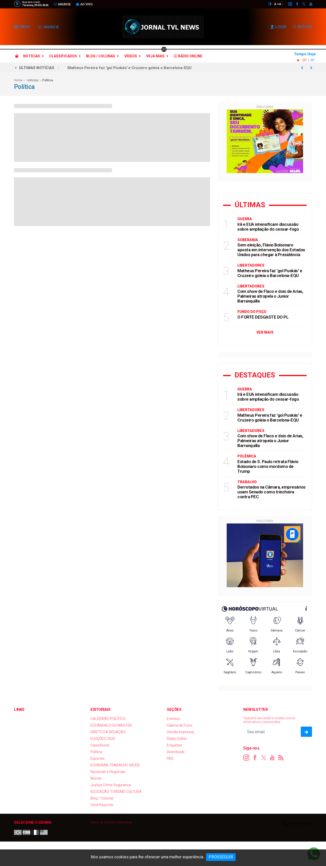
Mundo (96, 778)
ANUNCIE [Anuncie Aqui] (48, 27)
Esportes (97, 758)
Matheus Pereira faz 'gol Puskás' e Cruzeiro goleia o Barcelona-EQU (129, 67)
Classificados (63, 56)
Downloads (176, 752)
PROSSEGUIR (221, 857)
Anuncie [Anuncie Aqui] (62, 4)
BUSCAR (302, 26)
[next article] (302, 67)
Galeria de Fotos (180, 725)
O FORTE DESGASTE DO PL (262, 317)
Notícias (31, 56)
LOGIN (278, 26)
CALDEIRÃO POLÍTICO (108, 719)
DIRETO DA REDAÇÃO (108, 732)
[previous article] (311, 67)
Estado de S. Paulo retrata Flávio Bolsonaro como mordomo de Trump (267, 466)
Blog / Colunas (100, 56)
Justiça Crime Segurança (110, 785)
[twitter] (301, 4)
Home (18, 80)
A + (276, 4)
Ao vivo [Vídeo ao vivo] (84, 4)
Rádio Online (188, 56)
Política (96, 752)
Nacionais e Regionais (107, 772)
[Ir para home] (17, 56)
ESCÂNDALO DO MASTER (111, 725)
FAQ (170, 758)
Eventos (173, 719)
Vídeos (130, 56)
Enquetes (174, 745)
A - (281, 4)
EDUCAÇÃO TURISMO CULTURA (116, 792)
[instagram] (287, 4)
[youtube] (308, 4)
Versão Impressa (180, 732)
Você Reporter (102, 805)
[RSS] (281, 757)
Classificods (100, 745)
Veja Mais (155, 56)
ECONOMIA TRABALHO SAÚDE (115, 765)
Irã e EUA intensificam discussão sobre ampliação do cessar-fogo (268, 227)
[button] (17, 27)
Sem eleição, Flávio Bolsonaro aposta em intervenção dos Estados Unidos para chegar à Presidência (271, 249)
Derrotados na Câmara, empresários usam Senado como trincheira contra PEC (271, 491)
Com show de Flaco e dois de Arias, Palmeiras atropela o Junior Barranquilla (270, 296)
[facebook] (294, 4)
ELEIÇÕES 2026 (102, 739)
